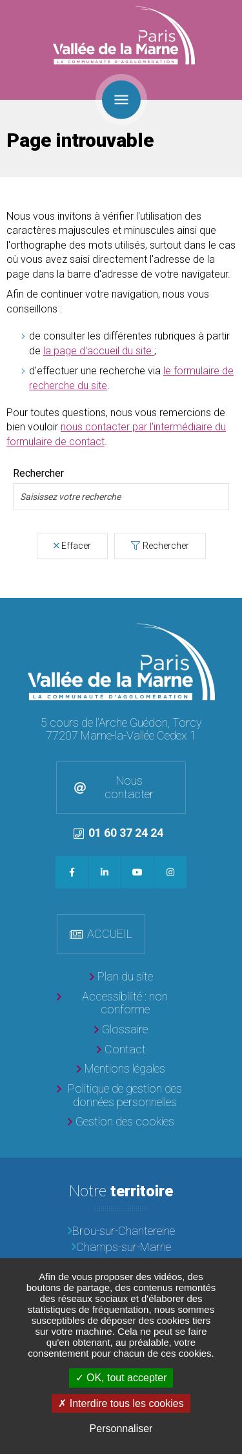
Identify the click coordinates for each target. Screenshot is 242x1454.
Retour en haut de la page (229, 611)
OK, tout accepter (121, 1377)
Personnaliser (121, 1428)
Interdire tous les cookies (120, 1403)
